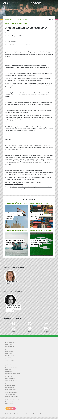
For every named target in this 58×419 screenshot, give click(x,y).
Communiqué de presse (12, 19)
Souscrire (10, 409)
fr (50, 19)
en (52, 19)
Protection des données (20, 414)
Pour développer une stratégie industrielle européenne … (38, 242)
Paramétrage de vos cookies (33, 414)
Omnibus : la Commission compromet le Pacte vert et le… (15, 242)
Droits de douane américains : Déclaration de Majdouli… (40, 215)
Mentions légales (9, 414)
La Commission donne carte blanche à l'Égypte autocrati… (14, 215)
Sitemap (43, 414)
